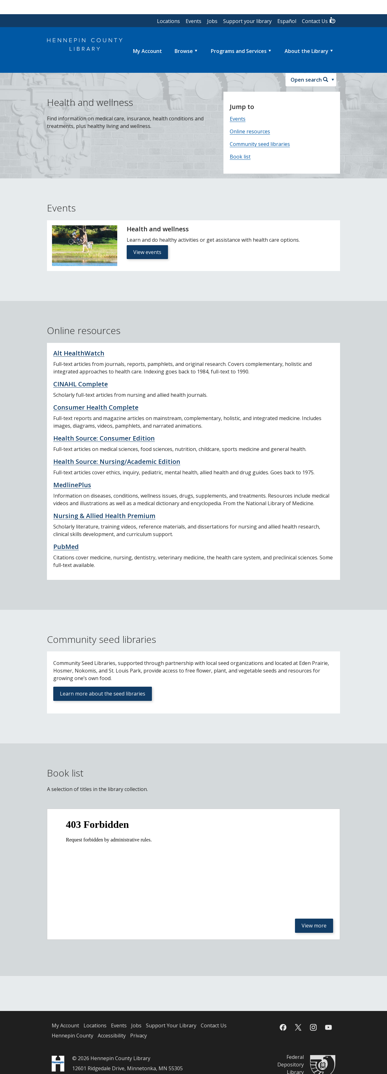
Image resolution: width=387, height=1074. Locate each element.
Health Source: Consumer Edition (104, 438)
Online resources (250, 131)
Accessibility (112, 1035)
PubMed (66, 546)
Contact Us (319, 21)
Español (286, 21)
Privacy (138, 1035)
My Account (65, 1025)
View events (147, 252)
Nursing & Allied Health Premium (104, 515)
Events (193, 21)
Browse (184, 51)
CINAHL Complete (80, 384)
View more (314, 925)
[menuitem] (147, 51)
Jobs (212, 21)
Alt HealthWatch (78, 353)
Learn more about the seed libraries (102, 693)
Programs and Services (239, 51)
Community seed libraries (260, 144)
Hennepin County (72, 1035)
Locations (168, 21)
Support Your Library (171, 1025)
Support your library (247, 21)
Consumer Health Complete (95, 407)
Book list (240, 156)
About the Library (306, 51)
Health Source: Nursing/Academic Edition (116, 461)
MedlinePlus (72, 485)
